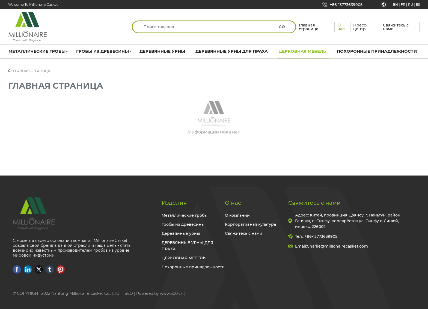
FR (403, 4)
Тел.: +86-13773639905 (316, 236)
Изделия (174, 203)
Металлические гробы (184, 215)
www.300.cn (171, 293)
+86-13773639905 (346, 4)
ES (418, 4)
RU (410, 4)
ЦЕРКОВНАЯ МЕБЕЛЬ (184, 257)
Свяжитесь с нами (243, 233)
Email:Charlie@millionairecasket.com (331, 246)
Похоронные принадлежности (193, 267)
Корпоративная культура (250, 224)
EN (395, 4)
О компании (237, 215)
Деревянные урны (181, 233)
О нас (233, 203)
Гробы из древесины (183, 224)
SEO (129, 293)
